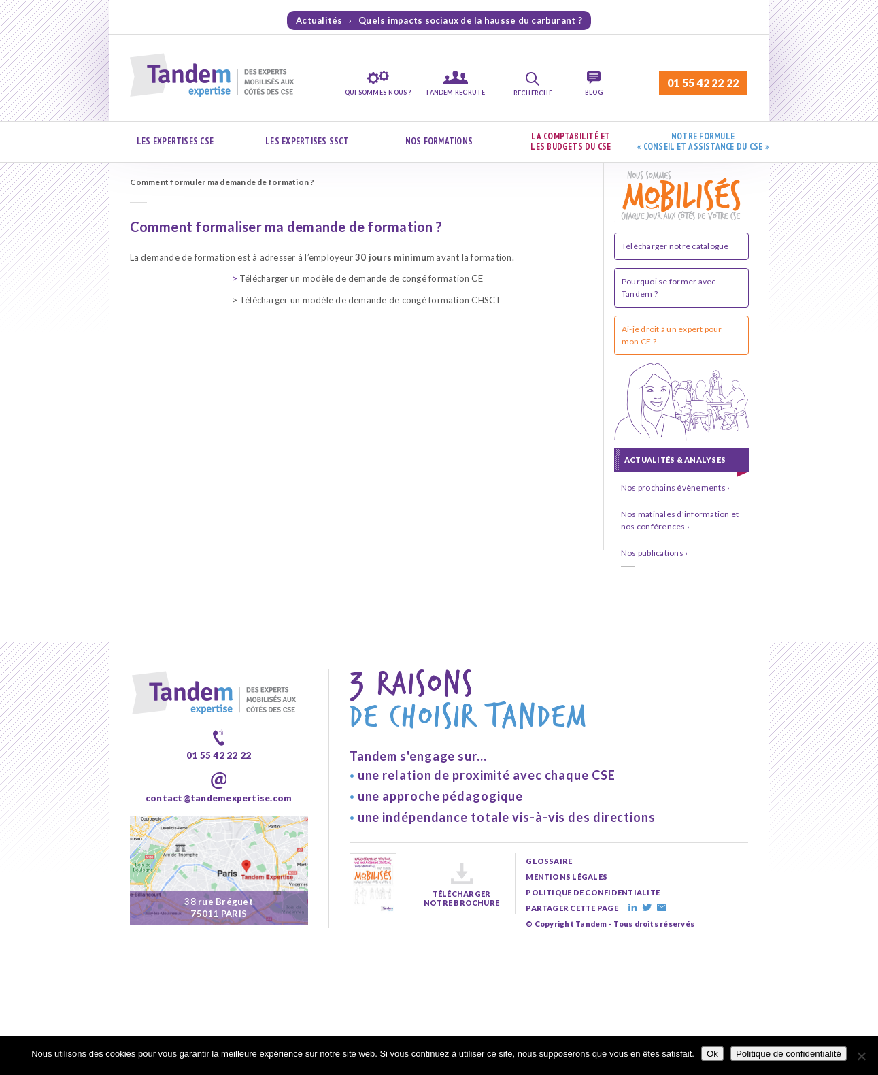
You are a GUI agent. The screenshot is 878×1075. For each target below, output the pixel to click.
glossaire (549, 861)
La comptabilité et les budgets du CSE (570, 142)
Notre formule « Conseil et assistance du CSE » (703, 142)
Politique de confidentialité (788, 1053)
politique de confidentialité (593, 892)
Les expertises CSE (175, 141)
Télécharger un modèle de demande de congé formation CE (357, 278)
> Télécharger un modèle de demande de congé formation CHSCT (367, 300)
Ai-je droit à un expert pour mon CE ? (672, 335)
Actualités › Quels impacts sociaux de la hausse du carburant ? (439, 20)
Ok (712, 1053)
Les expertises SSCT (307, 141)
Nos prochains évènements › (675, 487)
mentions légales (566, 876)
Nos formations (439, 141)
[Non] (861, 1056)
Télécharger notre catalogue (675, 246)
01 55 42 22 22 (703, 82)
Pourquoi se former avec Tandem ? (669, 287)
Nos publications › (654, 553)
